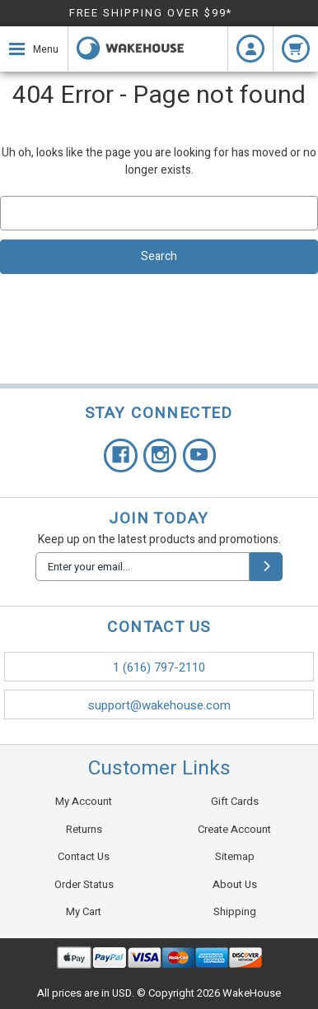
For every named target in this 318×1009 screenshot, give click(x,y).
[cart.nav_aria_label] (296, 48)
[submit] (266, 566)
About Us (235, 884)
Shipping (234, 911)
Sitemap (235, 856)
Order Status (84, 884)
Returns (84, 829)
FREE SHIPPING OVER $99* (151, 13)
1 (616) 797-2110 (159, 667)
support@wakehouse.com (159, 705)
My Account (83, 801)
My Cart (83, 911)
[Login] (250, 48)
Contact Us (84, 856)
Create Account (234, 829)
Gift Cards (235, 801)
